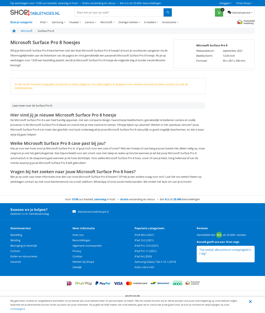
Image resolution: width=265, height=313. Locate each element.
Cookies (77, 256)
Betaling (15, 240)
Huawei (74, 22)
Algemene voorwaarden (87, 245)
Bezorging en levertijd (23, 245)
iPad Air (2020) (143, 256)
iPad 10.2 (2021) (144, 240)
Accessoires (169, 22)
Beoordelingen (81, 240)
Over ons (78, 235)
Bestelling (16, 235)
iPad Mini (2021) (144, 235)
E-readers (150, 22)
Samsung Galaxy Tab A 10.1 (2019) (155, 262)
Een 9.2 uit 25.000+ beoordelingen (140, 3)
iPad (43, 22)
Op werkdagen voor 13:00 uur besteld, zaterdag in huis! (44, 3)
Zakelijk (77, 267)
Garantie (15, 262)
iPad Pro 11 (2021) (146, 251)
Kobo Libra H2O (144, 267)
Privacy (76, 251)
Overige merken (128, 22)
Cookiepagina (17, 308)
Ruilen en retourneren (23, 256)
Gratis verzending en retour (99, 3)
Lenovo (89, 22)
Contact (15, 251)
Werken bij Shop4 (83, 262)
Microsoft (106, 22)
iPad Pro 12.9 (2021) (147, 245)
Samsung (57, 22)
